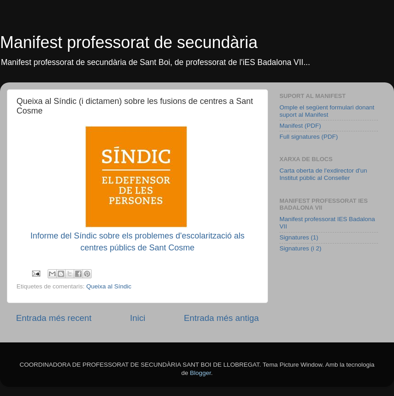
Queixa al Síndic (108, 286)
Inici (138, 318)
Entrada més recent (54, 318)
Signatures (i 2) (300, 248)
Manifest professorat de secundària (128, 42)
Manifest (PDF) (300, 125)
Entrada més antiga (221, 318)
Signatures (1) (298, 237)
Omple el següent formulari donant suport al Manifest (326, 111)
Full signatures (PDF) (308, 136)
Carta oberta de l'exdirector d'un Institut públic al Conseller (323, 174)
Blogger (200, 372)
